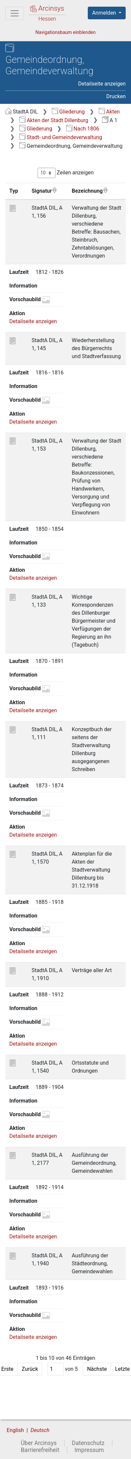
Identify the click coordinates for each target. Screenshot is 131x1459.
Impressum (89, 1450)
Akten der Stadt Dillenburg (53, 120)
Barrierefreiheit (40, 1450)
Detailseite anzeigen (102, 84)
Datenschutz (88, 1443)
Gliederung (68, 111)
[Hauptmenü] (14, 13)
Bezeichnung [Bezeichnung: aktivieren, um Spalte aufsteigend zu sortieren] (90, 190)
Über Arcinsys (39, 1443)
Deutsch (40, 1430)
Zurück (30, 1369)
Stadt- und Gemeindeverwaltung (60, 137)
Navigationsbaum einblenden (65, 32)
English (15, 1430)
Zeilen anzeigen (66, 173)
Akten (109, 111)
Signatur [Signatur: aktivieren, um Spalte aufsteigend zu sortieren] (44, 190)
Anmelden (104, 13)
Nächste (97, 1369)
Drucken (116, 96)
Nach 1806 (82, 128)
